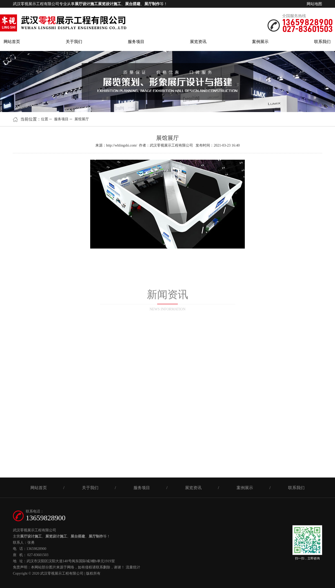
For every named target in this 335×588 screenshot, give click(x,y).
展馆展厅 (81, 119)
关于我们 (74, 41)
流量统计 (133, 567)
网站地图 (314, 4)
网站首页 (12, 41)
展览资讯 (198, 41)
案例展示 (260, 41)
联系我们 (322, 41)
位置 (44, 119)
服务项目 (136, 41)
